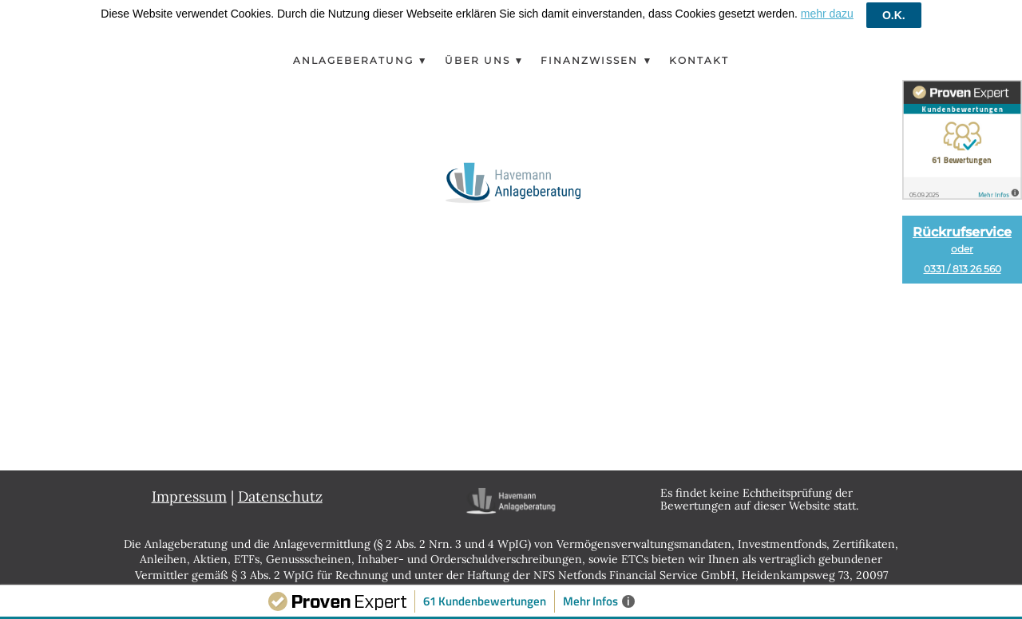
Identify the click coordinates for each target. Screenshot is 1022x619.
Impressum (189, 488)
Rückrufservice (962, 249)
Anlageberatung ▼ (361, 52)
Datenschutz (280, 488)
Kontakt (699, 52)
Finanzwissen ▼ (597, 52)
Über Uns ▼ (485, 52)
